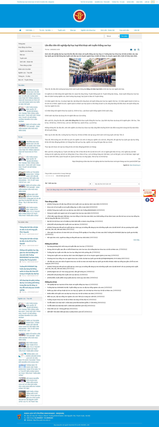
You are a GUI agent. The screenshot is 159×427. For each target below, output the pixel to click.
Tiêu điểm (21, 85)
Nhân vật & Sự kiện (24, 69)
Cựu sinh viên (124, 30)
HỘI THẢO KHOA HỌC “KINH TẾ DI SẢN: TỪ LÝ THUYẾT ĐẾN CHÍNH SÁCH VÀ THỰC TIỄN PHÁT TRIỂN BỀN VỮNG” (29, 211)
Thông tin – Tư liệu (118, 2)
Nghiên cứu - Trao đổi (102, 2)
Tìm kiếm (124, 36)
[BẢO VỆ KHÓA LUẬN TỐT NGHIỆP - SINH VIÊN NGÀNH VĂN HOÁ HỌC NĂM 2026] (29, 127)
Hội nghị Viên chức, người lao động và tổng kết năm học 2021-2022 (68, 237)
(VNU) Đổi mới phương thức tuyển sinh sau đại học (63, 224)
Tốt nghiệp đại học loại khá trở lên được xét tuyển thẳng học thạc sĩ (68, 284)
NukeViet (71, 425)
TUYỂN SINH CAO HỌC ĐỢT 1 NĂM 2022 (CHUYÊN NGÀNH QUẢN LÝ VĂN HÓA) (72, 302)
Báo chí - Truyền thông (25, 80)
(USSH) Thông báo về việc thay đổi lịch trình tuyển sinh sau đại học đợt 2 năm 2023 (73, 204)
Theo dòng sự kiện (26, 65)
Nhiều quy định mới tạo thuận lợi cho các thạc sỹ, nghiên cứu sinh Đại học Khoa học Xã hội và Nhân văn (80, 290)
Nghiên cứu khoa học (88, 30)
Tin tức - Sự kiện (45, 30)
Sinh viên (139, 2)
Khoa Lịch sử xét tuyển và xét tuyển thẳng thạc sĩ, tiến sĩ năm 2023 (68, 207)
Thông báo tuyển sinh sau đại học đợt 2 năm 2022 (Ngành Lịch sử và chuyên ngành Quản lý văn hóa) (78, 255)
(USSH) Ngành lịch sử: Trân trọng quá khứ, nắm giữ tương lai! (66, 271)
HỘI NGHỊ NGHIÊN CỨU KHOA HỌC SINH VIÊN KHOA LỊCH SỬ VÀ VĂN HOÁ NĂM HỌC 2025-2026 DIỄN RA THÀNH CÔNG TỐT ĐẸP (29, 383)
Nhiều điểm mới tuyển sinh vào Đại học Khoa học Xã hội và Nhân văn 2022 (70, 293)
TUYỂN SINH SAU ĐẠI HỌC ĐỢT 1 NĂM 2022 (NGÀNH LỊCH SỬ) (67, 305)
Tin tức (20, 137)
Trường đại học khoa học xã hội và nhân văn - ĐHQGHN (35, 2)
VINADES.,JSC (85, 425)
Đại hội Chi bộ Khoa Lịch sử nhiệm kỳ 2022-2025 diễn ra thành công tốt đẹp (70, 221)
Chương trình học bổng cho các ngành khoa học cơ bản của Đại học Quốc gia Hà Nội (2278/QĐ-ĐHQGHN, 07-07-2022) (84, 258)
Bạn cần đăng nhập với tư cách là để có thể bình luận (71, 189)
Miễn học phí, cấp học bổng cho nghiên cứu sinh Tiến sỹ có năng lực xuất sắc (71, 296)
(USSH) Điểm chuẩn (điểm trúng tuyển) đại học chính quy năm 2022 (68, 277)
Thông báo (21, 44)
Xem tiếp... (137, 240)
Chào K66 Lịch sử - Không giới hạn (58, 308)
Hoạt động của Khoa (24, 47)
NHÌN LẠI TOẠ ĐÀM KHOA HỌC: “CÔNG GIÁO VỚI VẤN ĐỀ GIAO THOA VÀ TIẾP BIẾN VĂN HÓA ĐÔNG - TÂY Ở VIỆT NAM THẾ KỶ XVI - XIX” (29, 177)
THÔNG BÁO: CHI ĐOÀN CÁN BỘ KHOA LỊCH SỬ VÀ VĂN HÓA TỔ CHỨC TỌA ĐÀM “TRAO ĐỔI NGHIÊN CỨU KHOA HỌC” (30, 358)
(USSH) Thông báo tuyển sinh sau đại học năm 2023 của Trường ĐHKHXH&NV (71, 210)
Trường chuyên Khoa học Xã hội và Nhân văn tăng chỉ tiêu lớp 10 (67, 299)
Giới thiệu (29, 30)
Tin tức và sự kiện (86, 2)
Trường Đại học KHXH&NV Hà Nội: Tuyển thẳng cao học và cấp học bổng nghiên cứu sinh (75, 287)
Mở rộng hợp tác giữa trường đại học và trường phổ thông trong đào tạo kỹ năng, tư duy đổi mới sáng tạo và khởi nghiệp (29, 285)
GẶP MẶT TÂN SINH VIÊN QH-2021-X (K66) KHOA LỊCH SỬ (65, 312)
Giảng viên (130, 2)
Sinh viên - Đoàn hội (107, 30)
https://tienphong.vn (135, 165)
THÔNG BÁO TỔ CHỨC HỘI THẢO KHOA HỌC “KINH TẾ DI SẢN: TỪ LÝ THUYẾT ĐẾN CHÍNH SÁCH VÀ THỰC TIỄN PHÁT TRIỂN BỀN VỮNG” (29, 370)
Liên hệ (147, 2)
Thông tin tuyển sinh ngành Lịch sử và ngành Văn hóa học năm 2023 (68, 213)
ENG (152, 1)
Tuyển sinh (61, 30)
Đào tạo (73, 30)
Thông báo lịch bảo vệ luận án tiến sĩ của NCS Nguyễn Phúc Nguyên (29, 229)
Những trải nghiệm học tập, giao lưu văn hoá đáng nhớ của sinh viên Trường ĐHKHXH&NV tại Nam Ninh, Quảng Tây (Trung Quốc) (29, 255)
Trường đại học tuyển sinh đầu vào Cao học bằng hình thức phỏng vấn (69, 252)
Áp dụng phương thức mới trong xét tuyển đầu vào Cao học (66, 246)
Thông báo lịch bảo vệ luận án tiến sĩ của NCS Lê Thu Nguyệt (29, 241)
